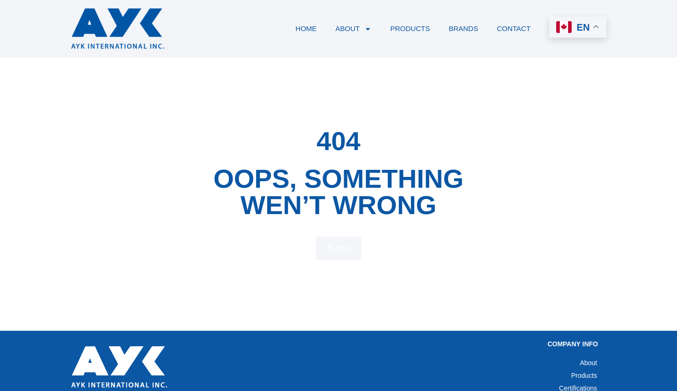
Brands (463, 28)
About (353, 28)
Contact (513, 28)
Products (410, 28)
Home (305, 28)
